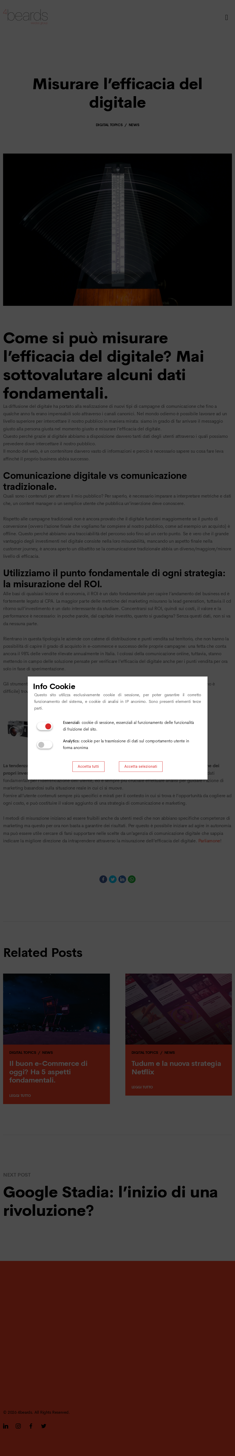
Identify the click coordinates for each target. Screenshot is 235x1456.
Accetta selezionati (141, 766)
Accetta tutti (88, 766)
